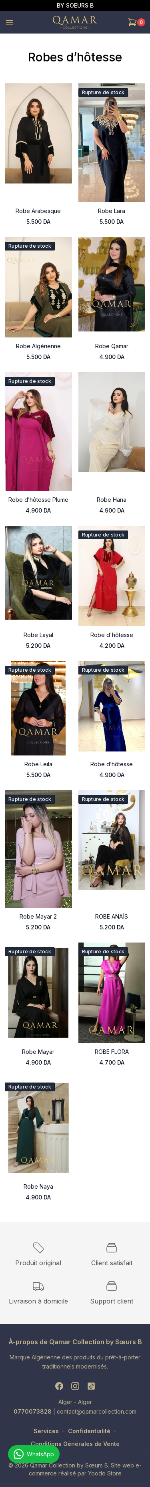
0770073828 (33, 1411)
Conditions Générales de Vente (75, 1443)
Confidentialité (89, 1431)
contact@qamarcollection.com (96, 1411)
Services (46, 1431)
